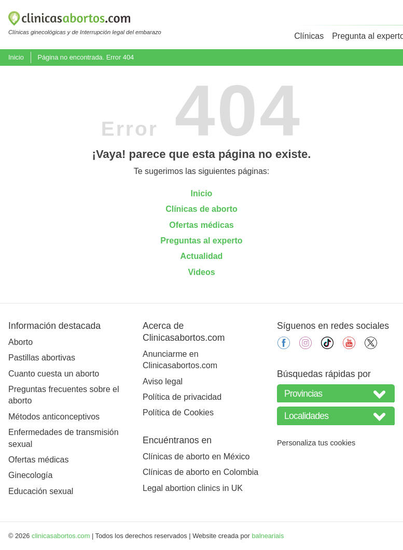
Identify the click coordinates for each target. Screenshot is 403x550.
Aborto (20, 342)
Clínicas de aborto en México (196, 456)
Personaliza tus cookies (316, 443)
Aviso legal (163, 381)
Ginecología (30, 475)
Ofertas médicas (201, 225)
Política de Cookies (178, 412)
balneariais (268, 536)
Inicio (16, 57)
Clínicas (309, 36)
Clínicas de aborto (201, 209)
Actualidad (201, 256)
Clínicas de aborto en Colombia (200, 472)
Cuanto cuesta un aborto (53, 373)
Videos (201, 272)
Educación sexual (40, 491)
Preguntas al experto (201, 240)
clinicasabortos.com (61, 536)
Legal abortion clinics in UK (193, 488)
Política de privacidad (182, 397)
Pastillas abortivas (41, 357)
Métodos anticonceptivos (54, 416)
